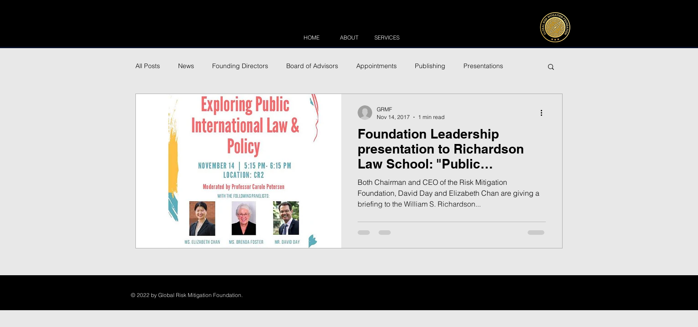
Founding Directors (240, 66)
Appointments (376, 66)
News (186, 66)
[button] (551, 67)
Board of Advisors (312, 66)
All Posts (147, 66)
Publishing (430, 66)
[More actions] (544, 112)
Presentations (483, 66)
